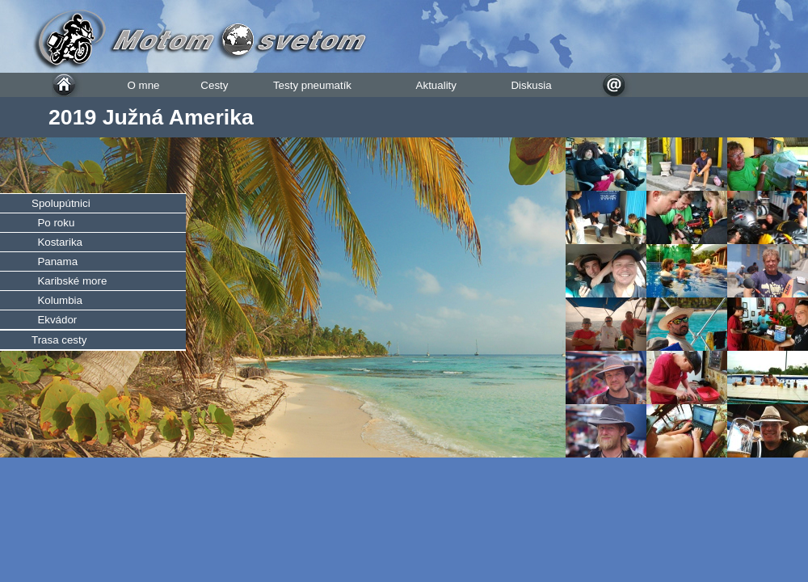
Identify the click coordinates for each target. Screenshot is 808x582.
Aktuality (436, 85)
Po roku (53, 223)
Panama (55, 261)
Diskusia (531, 85)
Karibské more (69, 281)
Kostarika (57, 242)
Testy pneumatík (312, 85)
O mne (143, 85)
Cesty (214, 85)
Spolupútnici (61, 203)
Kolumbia (57, 300)
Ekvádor (54, 320)
